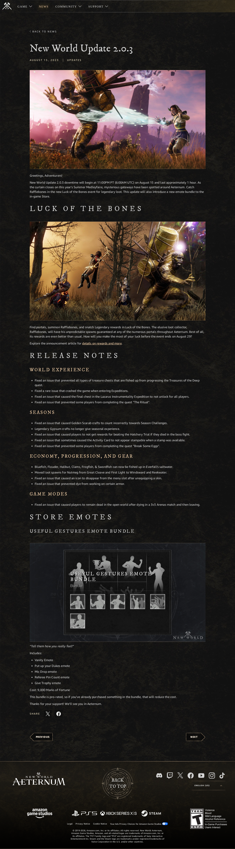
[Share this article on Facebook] (58, 714)
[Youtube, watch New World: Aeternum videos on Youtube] (201, 775)
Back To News (44, 31)
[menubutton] (208, 785)
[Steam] (151, 814)
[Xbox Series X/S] (118, 813)
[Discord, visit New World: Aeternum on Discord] (159, 775)
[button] (118, 119)
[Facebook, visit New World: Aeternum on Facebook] (191, 775)
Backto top (117, 783)
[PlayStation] (84, 813)
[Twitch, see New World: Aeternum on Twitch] (170, 775)
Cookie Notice (100, 823)
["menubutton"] (24, 6)
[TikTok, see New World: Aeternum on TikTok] (222, 775)
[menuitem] (24, 6)
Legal (69, 823)
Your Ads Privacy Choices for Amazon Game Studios (139, 823)
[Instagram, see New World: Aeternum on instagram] (212, 775)
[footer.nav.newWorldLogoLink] (38, 779)
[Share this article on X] (48, 714)
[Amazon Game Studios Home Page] (39, 814)
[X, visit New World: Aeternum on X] (180, 775)
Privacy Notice (83, 823)
